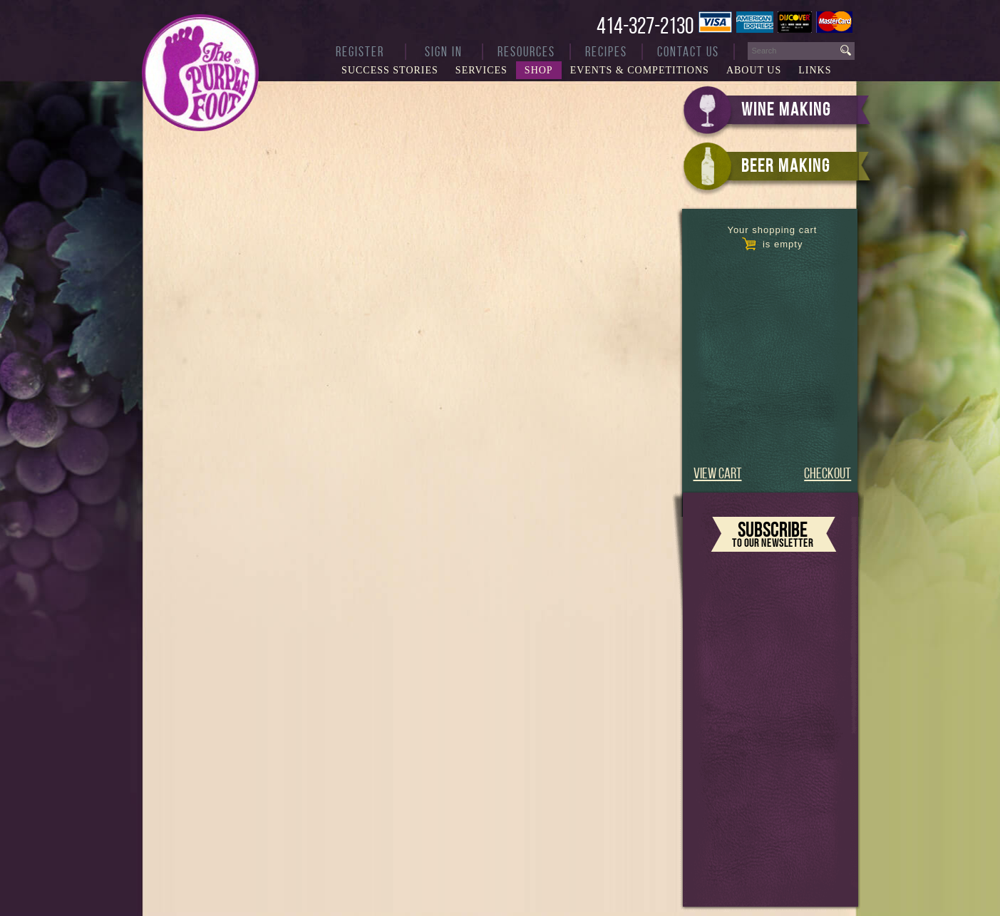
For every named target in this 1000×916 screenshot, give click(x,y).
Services (481, 70)
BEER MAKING (785, 165)
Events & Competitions (639, 70)
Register (360, 51)
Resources (526, 51)
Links (814, 70)
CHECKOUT (827, 472)
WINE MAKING (786, 109)
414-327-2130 (645, 25)
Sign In (444, 51)
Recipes (606, 51)
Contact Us (688, 51)
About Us (753, 70)
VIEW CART (718, 472)
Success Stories (389, 70)
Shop (539, 70)
